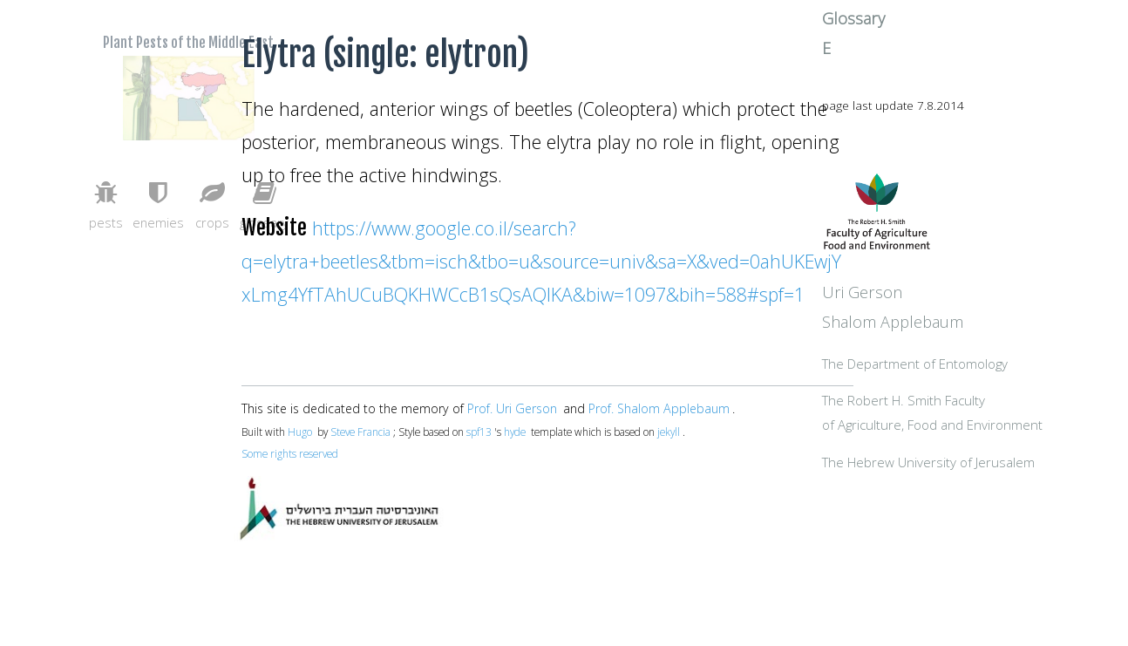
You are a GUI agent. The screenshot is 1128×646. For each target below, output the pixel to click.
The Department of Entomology (985, 404)
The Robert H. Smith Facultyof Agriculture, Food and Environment (974, 467)
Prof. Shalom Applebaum (659, 408)
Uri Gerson (932, 332)
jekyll (668, 432)
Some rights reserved (289, 453)
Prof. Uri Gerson (512, 408)
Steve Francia (360, 432)
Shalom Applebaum (963, 361)
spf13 (479, 432)
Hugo (300, 432)
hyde (515, 432)
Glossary (924, 46)
